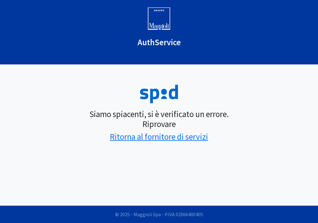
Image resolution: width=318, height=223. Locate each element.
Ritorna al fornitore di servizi (159, 136)
